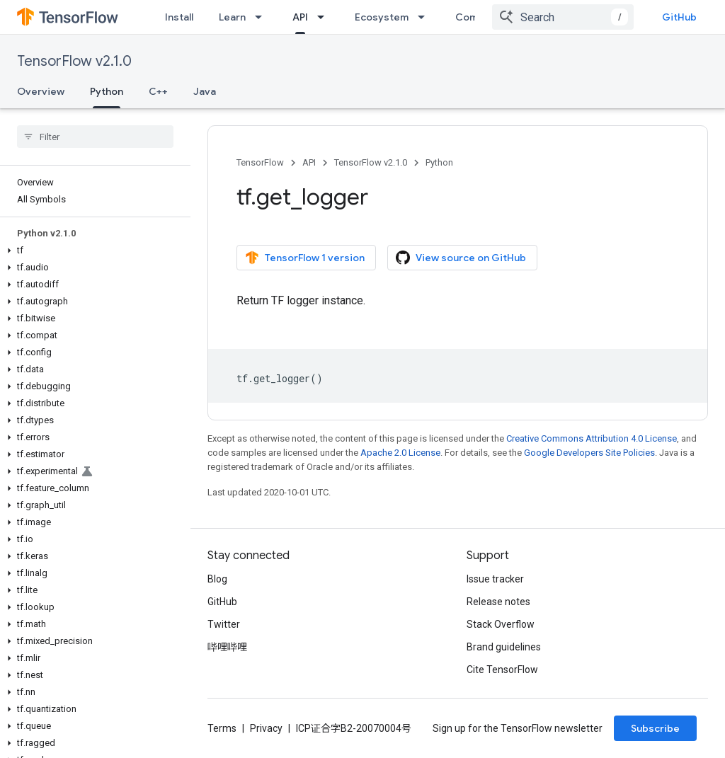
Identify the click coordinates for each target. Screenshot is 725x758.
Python (439, 162)
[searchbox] (95, 136)
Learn (232, 17)
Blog (217, 579)
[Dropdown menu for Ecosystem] (426, 17)
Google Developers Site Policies (589, 452)
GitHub (679, 17)
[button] (92, 250)
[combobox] (563, 17)
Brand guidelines (504, 647)
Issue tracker (495, 579)
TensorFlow (260, 162)
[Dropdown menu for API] (325, 17)
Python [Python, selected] (106, 91)
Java (204, 91)
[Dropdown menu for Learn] (263, 17)
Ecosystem (382, 17)
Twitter (223, 624)
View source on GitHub (461, 258)
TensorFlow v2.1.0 (74, 61)
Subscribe (655, 728)
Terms (221, 728)
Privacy (266, 728)
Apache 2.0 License (400, 452)
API (309, 162)
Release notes (498, 601)
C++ (158, 91)
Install (179, 17)
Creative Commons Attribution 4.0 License (591, 438)
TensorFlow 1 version (305, 258)
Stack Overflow (501, 624)
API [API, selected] (300, 17)
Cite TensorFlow (502, 669)
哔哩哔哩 (227, 647)
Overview (40, 91)
